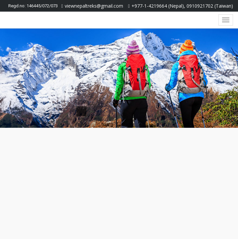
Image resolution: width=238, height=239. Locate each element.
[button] (18, 78)
